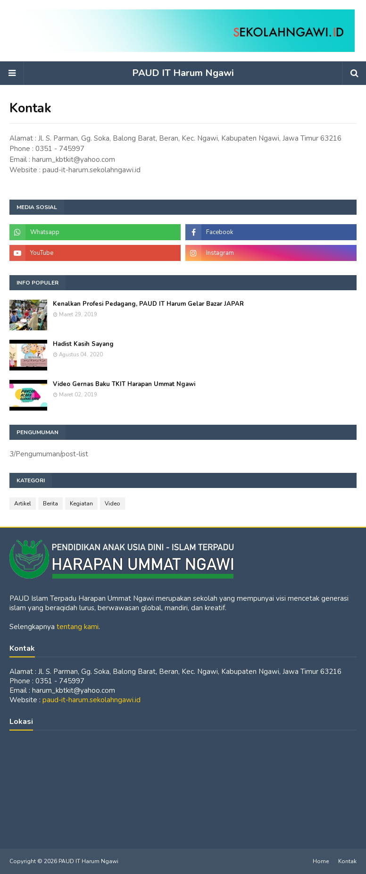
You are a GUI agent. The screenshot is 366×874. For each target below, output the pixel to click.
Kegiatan (81, 503)
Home (321, 861)
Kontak (347, 861)
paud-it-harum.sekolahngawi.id (91, 700)
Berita (50, 503)
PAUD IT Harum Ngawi (183, 73)
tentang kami (78, 626)
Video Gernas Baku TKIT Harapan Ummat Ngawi (124, 384)
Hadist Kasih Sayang (83, 344)
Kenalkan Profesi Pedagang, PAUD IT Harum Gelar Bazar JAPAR (148, 304)
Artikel (22, 503)
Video (112, 503)
